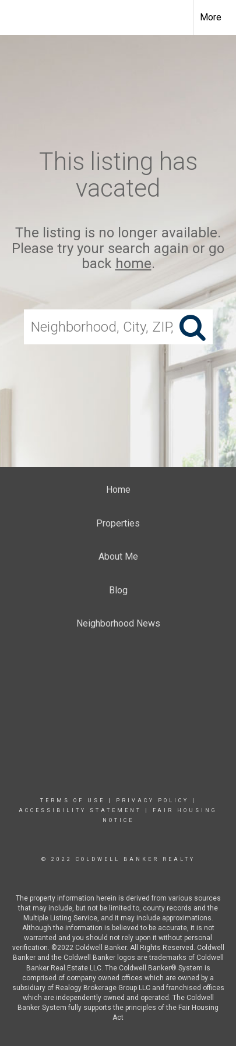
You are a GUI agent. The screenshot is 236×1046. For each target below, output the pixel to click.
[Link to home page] (19, 17)
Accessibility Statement (80, 810)
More (210, 17)
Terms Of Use (72, 800)
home (133, 263)
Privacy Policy (152, 800)
